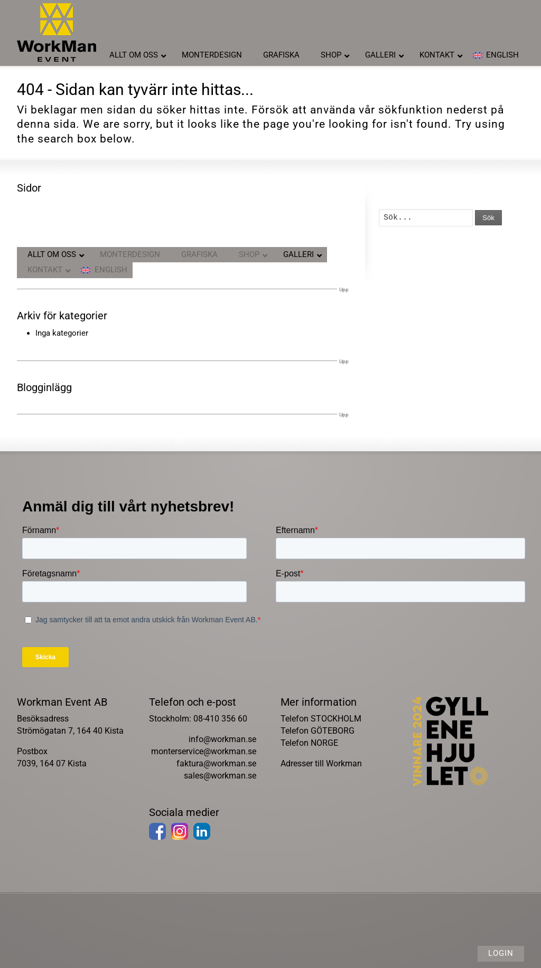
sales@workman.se (220, 776)
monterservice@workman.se (203, 751)
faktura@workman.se (216, 763)
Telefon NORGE (309, 743)
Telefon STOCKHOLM (321, 719)
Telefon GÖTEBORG (318, 731)
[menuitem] (496, 55)
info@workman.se (222, 739)
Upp (344, 289)
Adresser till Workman (321, 763)
